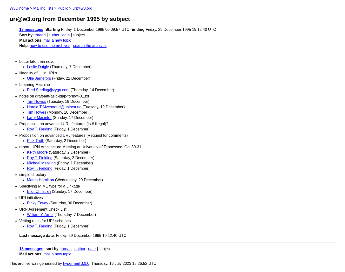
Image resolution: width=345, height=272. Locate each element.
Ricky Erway (37, 203)
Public (63, 8)
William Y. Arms (40, 215)
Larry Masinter (39, 118)
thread (40, 35)
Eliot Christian (39, 191)
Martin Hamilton (40, 180)
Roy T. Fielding (40, 129)
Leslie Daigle (38, 67)
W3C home (19, 8)
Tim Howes (36, 101)
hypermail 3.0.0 (76, 263)
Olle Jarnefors (39, 78)
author (53, 35)
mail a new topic (57, 40)
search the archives (90, 46)
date (66, 35)
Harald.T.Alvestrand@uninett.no (54, 107)
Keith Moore (37, 152)
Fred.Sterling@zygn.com (48, 90)
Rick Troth (35, 141)
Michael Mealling (41, 163)
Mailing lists (43, 8)
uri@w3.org (82, 8)
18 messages (31, 29)
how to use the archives (50, 46)
